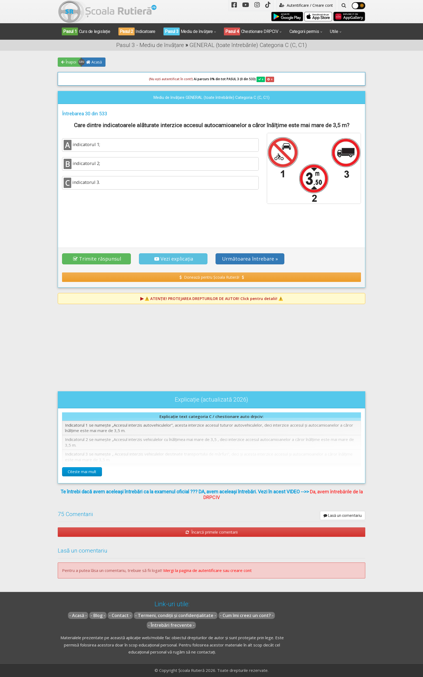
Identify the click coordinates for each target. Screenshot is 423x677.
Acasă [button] (94, 62)
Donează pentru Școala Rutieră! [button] (211, 277)
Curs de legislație (86, 31)
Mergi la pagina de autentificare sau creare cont (207, 570)
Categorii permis (304, 31)
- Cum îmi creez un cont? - (247, 615)
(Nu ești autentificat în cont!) (171, 79)
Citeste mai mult (82, 471)
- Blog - (98, 615)
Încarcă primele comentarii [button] (212, 532)
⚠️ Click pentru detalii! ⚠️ (214, 298)
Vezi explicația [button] (173, 258)
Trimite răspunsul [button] (97, 258)
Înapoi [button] (68, 62)
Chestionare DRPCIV (251, 31)
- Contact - (120, 615)
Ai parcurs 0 (180, 79)
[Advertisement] (211, 222)
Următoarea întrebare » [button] (250, 258)
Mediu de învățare (188, 31)
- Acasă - (78, 615)
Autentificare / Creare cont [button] (306, 5)
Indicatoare (136, 31)
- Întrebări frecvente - (171, 625)
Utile (334, 31)
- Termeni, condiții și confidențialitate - (175, 615)
